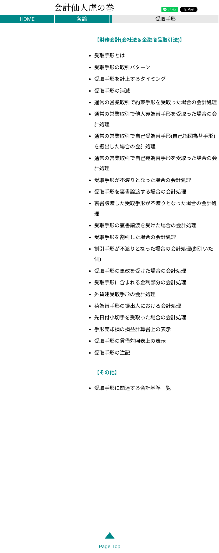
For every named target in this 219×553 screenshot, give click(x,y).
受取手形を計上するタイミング (130, 79)
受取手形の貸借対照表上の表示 (130, 341)
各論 (82, 19)
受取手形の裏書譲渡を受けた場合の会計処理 (145, 225)
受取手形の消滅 (112, 91)
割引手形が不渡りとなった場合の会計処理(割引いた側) (153, 254)
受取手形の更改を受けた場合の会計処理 (140, 271)
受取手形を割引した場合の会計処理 (135, 237)
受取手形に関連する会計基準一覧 (132, 388)
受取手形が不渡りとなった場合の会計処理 (142, 180)
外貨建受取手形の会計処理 (125, 294)
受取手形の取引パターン (122, 67)
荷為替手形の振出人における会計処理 (137, 306)
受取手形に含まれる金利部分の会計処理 (140, 282)
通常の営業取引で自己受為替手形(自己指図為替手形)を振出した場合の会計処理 (154, 141)
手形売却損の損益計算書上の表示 (132, 329)
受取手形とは (109, 55)
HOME (27, 19)
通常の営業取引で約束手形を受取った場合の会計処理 (155, 102)
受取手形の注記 (112, 353)
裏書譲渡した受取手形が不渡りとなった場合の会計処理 (155, 208)
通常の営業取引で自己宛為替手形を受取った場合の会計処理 (155, 163)
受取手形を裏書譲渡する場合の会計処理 (140, 192)
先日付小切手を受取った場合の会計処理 (140, 317)
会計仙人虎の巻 (84, 7)
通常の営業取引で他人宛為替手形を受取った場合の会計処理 (155, 119)
